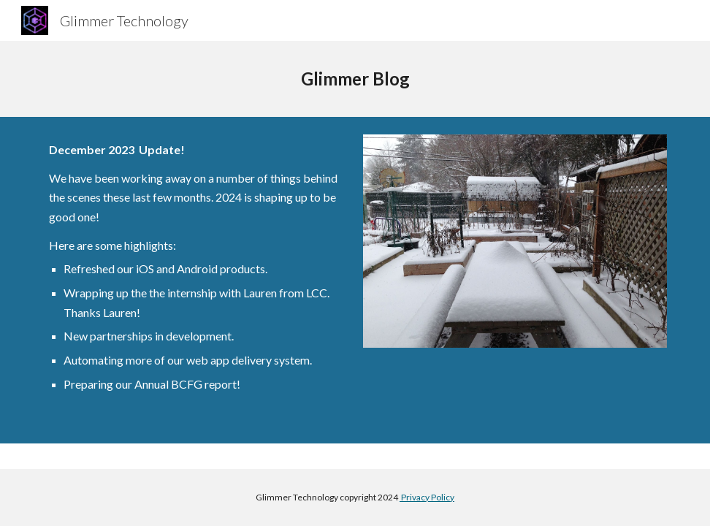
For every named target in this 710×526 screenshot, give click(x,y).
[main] (355, 78)
